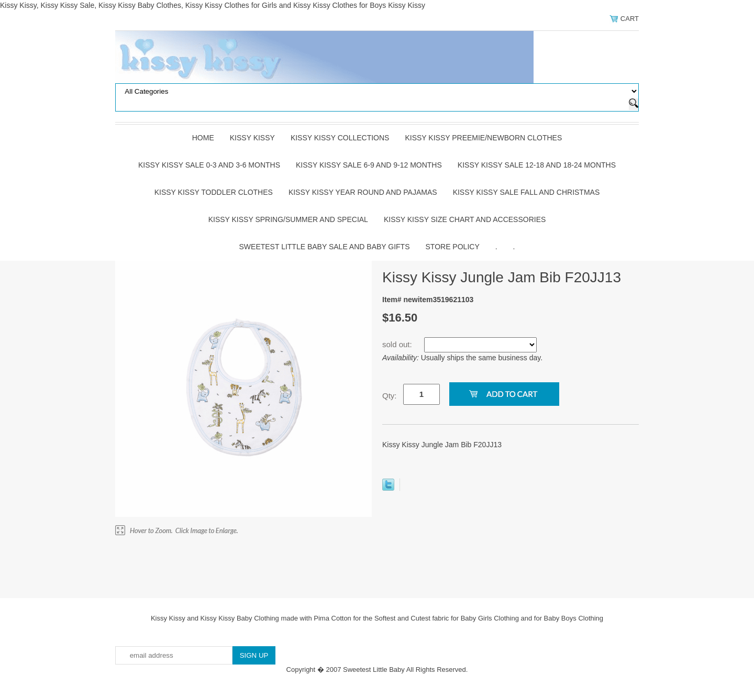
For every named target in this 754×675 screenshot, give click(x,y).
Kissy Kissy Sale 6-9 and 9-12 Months (369, 165)
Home (203, 138)
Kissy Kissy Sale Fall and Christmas (526, 192)
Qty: (389, 395)
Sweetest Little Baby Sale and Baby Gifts (324, 246)
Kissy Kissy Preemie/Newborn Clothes (483, 138)
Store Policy (453, 246)
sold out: (398, 344)
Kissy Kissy (252, 138)
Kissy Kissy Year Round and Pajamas (363, 192)
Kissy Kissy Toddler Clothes (213, 192)
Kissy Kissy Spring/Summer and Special (288, 219)
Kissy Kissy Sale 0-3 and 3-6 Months (209, 165)
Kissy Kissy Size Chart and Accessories (465, 219)
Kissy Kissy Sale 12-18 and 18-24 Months (537, 165)
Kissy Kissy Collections (340, 138)
